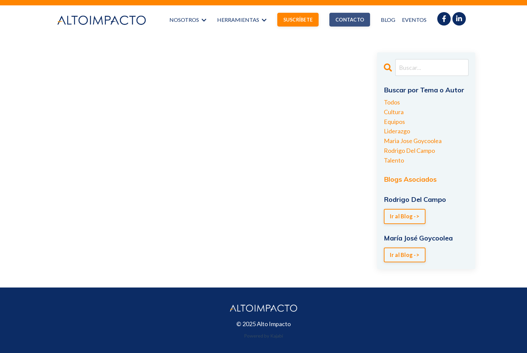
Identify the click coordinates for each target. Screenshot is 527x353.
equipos (394, 121)
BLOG (388, 19)
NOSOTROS (187, 19)
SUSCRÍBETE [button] (298, 20)
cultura (394, 112)
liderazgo (397, 131)
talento (394, 160)
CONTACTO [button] (349, 20)
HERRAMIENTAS (242, 19)
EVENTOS (414, 19)
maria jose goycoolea (413, 140)
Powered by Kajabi (263, 336)
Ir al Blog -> (404, 216)
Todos (392, 102)
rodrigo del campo (409, 150)
